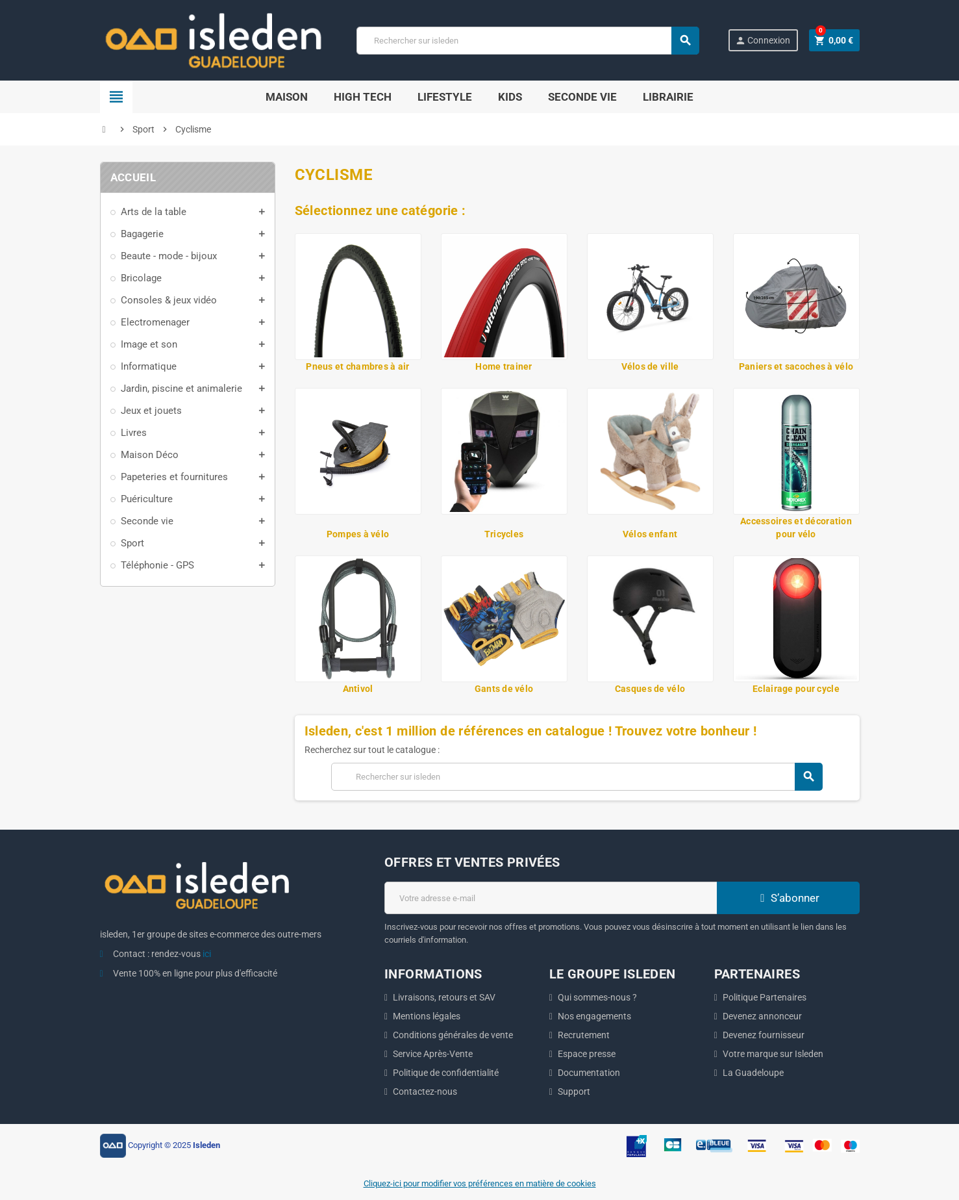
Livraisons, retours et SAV (444, 997)
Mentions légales (426, 1016)
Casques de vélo (650, 688)
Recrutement (584, 1035)
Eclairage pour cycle (796, 688)
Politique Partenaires (764, 997)
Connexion (762, 40)
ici (207, 954)
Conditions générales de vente (453, 1035)
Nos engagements (594, 1016)
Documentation (589, 1072)
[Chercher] (527, 41)
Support (574, 1091)
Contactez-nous (425, 1091)
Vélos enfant (650, 534)
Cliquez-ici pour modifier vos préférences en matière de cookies (480, 1183)
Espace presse (587, 1054)
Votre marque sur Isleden (773, 1054)
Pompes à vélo (358, 534)
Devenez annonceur (762, 1016)
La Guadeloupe (753, 1072)
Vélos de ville (650, 366)
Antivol (358, 688)
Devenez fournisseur (763, 1035)
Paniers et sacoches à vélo (796, 366)
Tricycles (504, 534)
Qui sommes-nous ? (597, 997)
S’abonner (788, 897)
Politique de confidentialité (446, 1072)
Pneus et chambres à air (357, 366)
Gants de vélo (504, 688)
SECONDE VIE (582, 96)
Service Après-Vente (433, 1054)
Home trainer (503, 366)
